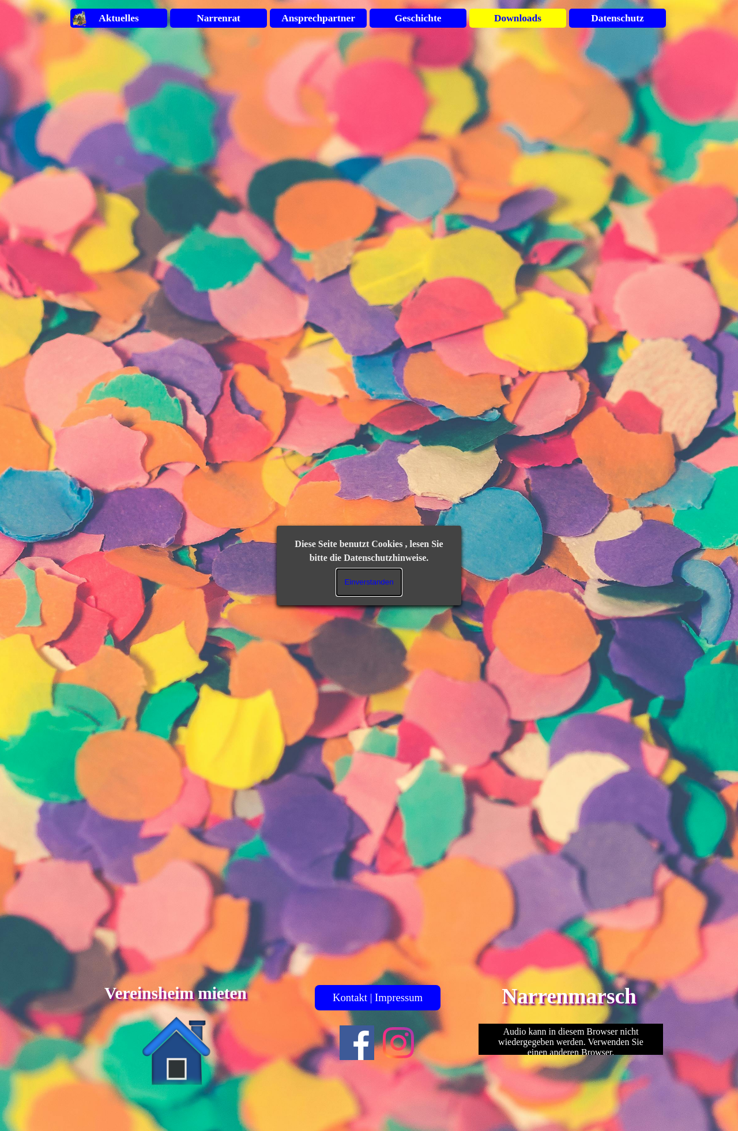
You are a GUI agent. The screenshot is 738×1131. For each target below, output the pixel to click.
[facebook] (357, 1042)
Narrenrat (218, 18)
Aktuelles (118, 18)
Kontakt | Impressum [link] (378, 997)
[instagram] (398, 1042)
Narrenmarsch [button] (569, 996)
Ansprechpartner (318, 18)
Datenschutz (617, 18)
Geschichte (418, 18)
